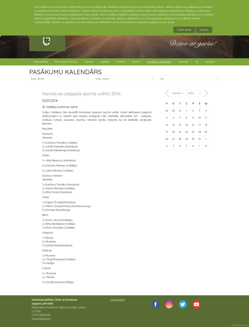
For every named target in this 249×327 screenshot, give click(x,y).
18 (206, 124)
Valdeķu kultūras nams (62, 107)
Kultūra (121, 61)
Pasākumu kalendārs (159, 61)
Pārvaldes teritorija (66, 61)
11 (206, 117)
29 (166, 110)
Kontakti (183, 61)
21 (180, 131)
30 (173, 110)
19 (167, 131)
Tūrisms (89, 61)
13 (173, 124)
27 (173, 138)
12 (167, 124)
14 (180, 124)
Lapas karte (118, 299)
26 (167, 138)
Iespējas (210, 61)
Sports (136, 61)
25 (206, 131)
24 (199, 131)
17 (200, 124)
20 (173, 131)
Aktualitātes (41, 61)
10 (199, 117)
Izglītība (105, 61)
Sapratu (204, 29)
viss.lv (246, 325)
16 (193, 124)
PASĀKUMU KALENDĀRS (65, 72)
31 (180, 110)
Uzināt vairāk (184, 29)
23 (193, 131)
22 (186, 131)
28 (180, 138)
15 (186, 124)
